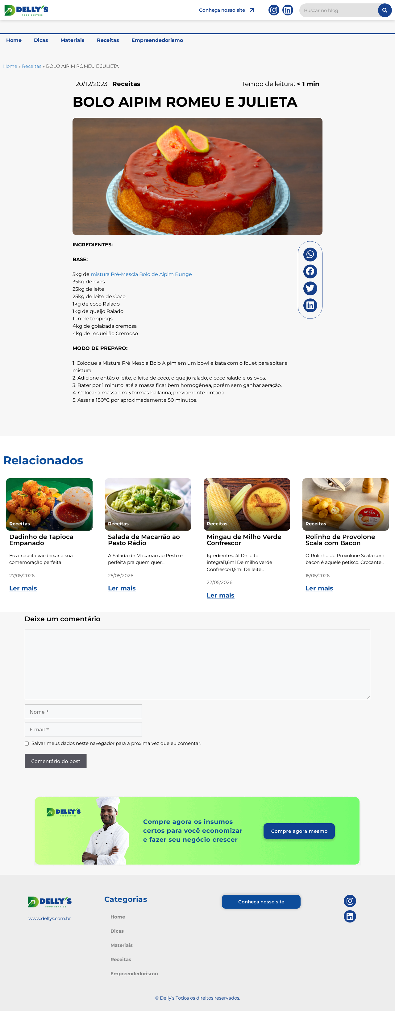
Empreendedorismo (157, 40)
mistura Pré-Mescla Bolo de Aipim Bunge (141, 274)
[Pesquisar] (385, 10)
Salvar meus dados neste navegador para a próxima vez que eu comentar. (116, 743)
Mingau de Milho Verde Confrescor (244, 540)
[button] (310, 254)
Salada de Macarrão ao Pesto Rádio (144, 540)
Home (14, 40)
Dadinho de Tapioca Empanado (41, 540)
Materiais (72, 40)
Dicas (41, 40)
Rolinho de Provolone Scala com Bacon (340, 540)
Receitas (108, 40)
